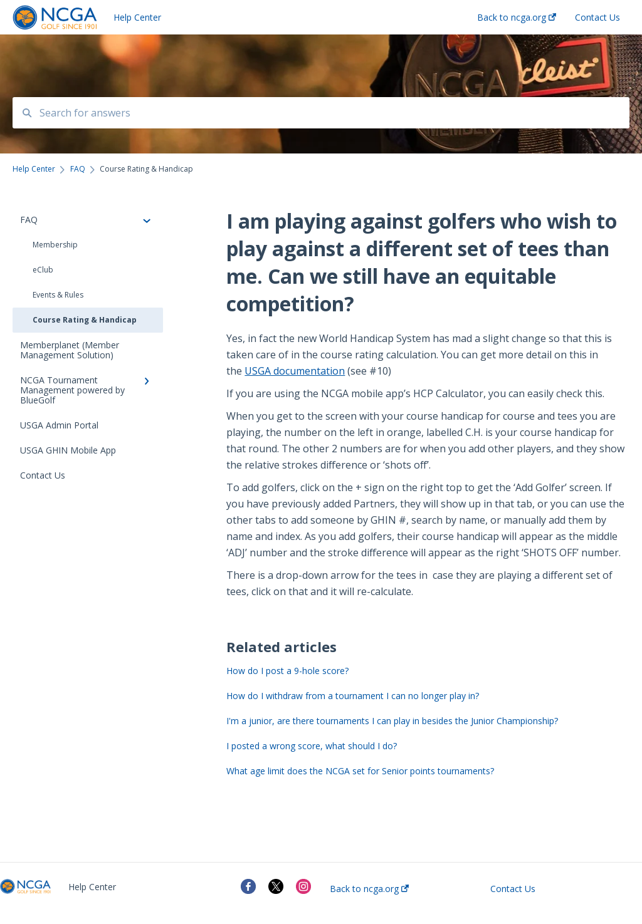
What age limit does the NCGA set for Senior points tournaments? (360, 771)
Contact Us (512, 889)
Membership (55, 244)
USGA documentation (295, 371)
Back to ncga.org (369, 889)
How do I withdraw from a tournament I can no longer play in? (352, 696)
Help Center (137, 17)
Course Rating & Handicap (85, 319)
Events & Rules (58, 294)
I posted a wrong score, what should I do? (311, 746)
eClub (43, 269)
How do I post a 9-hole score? (287, 671)
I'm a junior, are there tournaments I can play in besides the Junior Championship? (392, 721)
